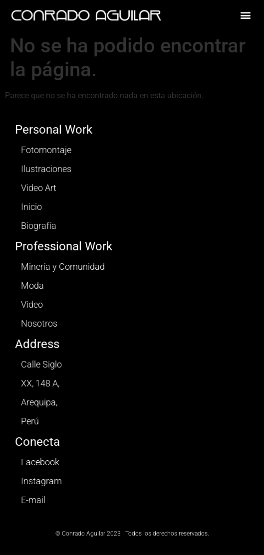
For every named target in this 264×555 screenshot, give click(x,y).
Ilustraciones (46, 169)
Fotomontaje (46, 150)
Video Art (38, 188)
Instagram (41, 481)
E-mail (33, 500)
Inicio (31, 206)
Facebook (40, 462)
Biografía (38, 225)
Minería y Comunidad (63, 266)
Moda (32, 285)
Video (32, 304)
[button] (246, 15)
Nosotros (39, 323)
